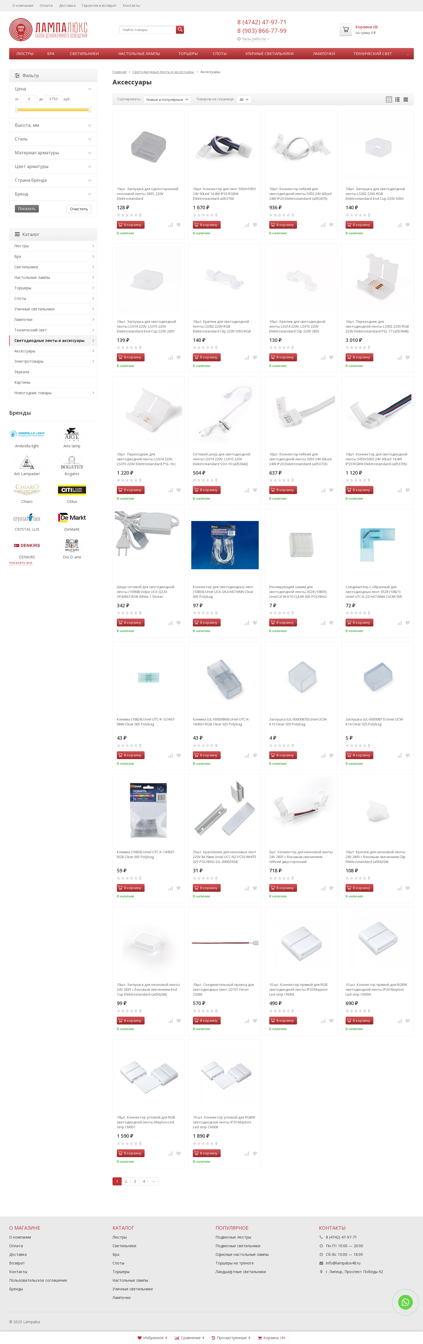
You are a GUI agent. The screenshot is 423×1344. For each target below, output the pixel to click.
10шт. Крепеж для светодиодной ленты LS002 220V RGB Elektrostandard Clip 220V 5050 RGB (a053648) (222, 326)
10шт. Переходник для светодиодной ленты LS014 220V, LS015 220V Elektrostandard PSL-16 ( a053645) (146, 459)
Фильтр (27, 75)
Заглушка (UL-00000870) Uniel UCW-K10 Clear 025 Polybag (298, 721)
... (408, 53)
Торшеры (188, 53)
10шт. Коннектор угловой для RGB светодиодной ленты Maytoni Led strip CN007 (146, 1122)
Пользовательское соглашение (38, 1280)
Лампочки (324, 53)
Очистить (79, 208)
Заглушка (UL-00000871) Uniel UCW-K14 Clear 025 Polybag (375, 721)
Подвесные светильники (238, 1245)
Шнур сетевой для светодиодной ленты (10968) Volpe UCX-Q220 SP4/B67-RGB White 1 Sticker (145, 591)
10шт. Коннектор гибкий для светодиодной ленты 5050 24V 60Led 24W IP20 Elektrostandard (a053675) (300, 193)
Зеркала (21, 371)
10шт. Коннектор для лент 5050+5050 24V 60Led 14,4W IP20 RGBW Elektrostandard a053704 (224, 193)
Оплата (46, 5)
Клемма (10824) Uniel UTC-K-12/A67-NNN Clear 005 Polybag (146, 721)
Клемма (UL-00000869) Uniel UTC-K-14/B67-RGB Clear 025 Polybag (221, 721)
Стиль (53, 139)
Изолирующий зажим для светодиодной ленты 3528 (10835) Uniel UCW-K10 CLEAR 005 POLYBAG (298, 591)
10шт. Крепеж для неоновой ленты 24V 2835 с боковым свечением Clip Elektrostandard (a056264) (375, 856)
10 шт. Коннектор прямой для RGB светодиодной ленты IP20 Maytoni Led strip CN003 (298, 989)
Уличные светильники (269, 53)
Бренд (53, 194)
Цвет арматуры (53, 166)
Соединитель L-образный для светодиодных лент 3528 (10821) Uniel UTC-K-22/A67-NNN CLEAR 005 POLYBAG (374, 591)
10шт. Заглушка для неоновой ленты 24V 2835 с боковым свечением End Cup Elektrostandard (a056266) (148, 989)
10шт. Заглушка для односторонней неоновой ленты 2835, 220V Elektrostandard (147, 193)
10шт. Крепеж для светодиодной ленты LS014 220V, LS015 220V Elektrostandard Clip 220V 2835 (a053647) (297, 326)
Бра (50, 53)
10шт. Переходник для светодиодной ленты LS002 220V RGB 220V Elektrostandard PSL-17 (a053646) (377, 326)
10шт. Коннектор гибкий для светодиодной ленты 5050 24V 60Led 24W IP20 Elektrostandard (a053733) (300, 459)
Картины (22, 382)
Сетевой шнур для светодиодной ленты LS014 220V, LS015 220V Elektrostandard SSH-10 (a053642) (221, 459)
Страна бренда (53, 180)
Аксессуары (24, 351)
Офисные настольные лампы (242, 1254)
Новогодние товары (33, 392)
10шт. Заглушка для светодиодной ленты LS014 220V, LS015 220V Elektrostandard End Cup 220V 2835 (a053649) (146, 326)
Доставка (67, 5)
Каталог (27, 234)
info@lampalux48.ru (343, 1263)
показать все (20, 562)
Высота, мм (53, 125)
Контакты (131, 5)
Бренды (16, 1288)
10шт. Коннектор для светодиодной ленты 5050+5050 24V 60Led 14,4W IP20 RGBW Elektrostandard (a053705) (376, 459)
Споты (220, 53)
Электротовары (28, 361)
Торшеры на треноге (235, 1263)
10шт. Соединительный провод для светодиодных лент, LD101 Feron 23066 (223, 989)
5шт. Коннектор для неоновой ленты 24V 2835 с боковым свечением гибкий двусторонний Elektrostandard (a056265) (301, 856)
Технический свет (372, 53)
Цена (53, 88)
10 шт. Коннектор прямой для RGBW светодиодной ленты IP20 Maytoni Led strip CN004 (376, 989)
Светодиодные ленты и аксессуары (49, 340)
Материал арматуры (53, 152)
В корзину (129, 224)
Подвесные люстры (233, 1237)
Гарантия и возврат (99, 5)
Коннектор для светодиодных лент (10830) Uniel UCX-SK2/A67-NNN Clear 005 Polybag (223, 591)
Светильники (84, 53)
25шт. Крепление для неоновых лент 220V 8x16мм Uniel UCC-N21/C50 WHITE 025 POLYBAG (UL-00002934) (224, 856)
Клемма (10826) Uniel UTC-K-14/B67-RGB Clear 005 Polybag (146, 854)
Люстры (24, 53)
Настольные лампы (139, 53)
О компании (22, 5)
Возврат (17, 1263)
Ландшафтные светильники (241, 1271)
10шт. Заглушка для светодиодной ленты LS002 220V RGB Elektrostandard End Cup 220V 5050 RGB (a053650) (375, 193)
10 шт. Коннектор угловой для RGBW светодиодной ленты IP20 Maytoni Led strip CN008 (224, 1122)
